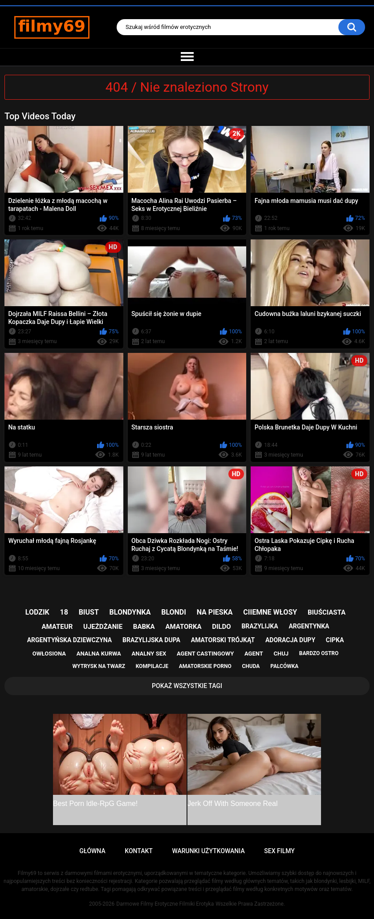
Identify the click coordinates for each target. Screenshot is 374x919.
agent (253, 653)
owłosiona (49, 653)
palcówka (284, 666)
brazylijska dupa (151, 640)
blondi (173, 612)
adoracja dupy (290, 640)
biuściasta (327, 612)
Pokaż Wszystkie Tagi (187, 685)
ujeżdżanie (102, 627)
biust (89, 612)
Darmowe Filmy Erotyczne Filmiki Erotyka (165, 904)
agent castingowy (205, 653)
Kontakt (139, 850)
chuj (281, 653)
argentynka (309, 626)
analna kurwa (99, 653)
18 (64, 612)
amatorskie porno (205, 666)
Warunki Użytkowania (208, 850)
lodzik (37, 612)
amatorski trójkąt (223, 640)
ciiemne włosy (270, 612)
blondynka (130, 612)
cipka (335, 640)
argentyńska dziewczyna (69, 640)
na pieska (215, 612)
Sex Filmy (279, 850)
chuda (251, 666)
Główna (92, 850)
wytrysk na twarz (99, 666)
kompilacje (152, 666)
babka (144, 627)
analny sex (149, 653)
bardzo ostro (319, 653)
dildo (221, 627)
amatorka (183, 627)
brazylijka (259, 626)
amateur (57, 627)
